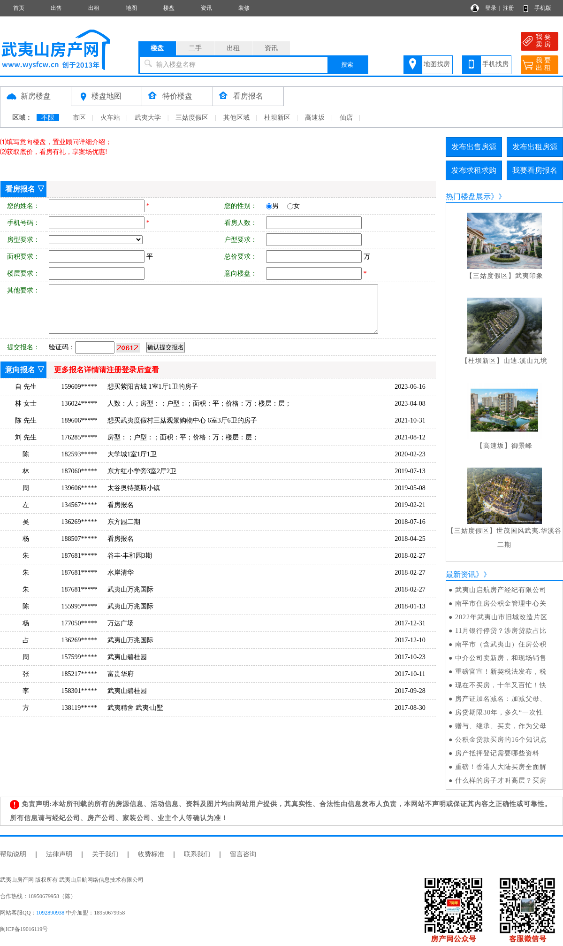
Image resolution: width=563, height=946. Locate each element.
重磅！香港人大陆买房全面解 (501, 766)
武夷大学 (148, 117)
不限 (47, 117)
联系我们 (197, 854)
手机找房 (495, 64)
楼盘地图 (106, 96)
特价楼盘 (177, 96)
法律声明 (59, 854)
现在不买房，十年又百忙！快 (501, 685)
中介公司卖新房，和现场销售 (501, 657)
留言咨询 (243, 854)
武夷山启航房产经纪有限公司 (501, 589)
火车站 (110, 117)
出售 (56, 8)
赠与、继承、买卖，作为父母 (501, 726)
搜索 (347, 64)
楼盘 (169, 8)
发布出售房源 (473, 147)
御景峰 (522, 445)
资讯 (206, 8)
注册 (508, 8)
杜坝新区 (277, 117)
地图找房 (437, 64)
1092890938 (50, 912)
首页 (18, 8)
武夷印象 (529, 275)
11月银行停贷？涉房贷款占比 (501, 630)
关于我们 (105, 854)
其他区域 (236, 117)
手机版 (542, 8)
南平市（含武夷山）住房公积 (501, 644)
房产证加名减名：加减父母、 (501, 698)
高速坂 (315, 117)
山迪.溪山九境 (525, 360)
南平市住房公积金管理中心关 (501, 603)
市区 (79, 117)
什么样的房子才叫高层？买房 (501, 780)
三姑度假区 (191, 117)
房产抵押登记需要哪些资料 (497, 753)
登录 (490, 8)
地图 (131, 8)
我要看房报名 (534, 170)
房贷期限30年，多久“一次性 (499, 712)
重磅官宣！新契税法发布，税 (501, 671)
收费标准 (151, 854)
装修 (244, 8)
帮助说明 (13, 854)
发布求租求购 (473, 170)
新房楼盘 (36, 96)
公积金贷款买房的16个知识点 (501, 739)
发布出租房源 (534, 147)
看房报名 (248, 96)
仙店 (346, 117)
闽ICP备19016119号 (24, 929)
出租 (93, 8)
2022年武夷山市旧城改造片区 (501, 617)
